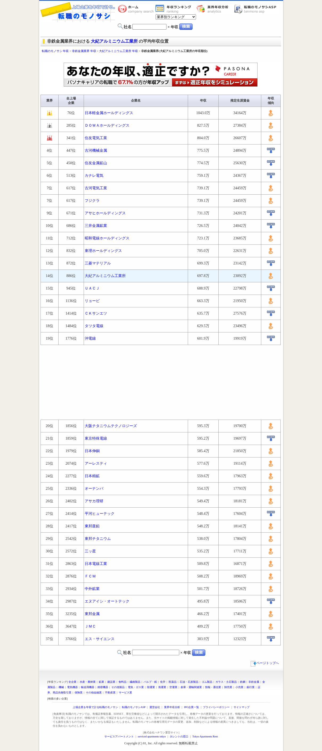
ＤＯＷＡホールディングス (107, 125)
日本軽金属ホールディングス (109, 113)
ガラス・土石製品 (226, 681)
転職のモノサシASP (256, 8)
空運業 (173, 687)
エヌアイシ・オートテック (107, 601)
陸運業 (151, 687)
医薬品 (173, 681)
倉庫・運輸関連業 (191, 687)
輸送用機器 (87, 687)
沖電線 (90, 338)
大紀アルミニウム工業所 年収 (118, 51)
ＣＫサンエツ (96, 313)
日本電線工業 (96, 564)
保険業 (79, 692)
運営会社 (154, 707)
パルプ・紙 (150, 681)
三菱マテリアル (98, 263)
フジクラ (92, 201)
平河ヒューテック (100, 514)
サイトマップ (242, 707)
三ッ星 (90, 551)
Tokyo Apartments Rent (205, 736)
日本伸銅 (92, 451)
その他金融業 (94, 692)
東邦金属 (92, 614)
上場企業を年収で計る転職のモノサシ (95, 707)
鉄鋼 (242, 681)
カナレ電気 (94, 176)
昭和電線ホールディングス (107, 238)
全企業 (72, 681)
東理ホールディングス (103, 251)
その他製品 (118, 687)
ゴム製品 (207, 681)
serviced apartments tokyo (152, 736)
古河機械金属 (96, 150)
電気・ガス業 (136, 687)
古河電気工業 (96, 188)
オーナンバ (94, 489)
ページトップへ (265, 663)
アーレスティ (96, 463)
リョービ (92, 301)
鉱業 (101, 681)
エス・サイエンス (100, 639)
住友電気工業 (96, 138)
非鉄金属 (253, 681)
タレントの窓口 (179, 736)
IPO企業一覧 (191, 707)
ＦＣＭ (90, 576)
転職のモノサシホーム (136, 8)
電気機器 (72, 687)
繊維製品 (135, 681)
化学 (162, 681)
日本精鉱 (92, 476)
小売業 (239, 687)
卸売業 (228, 687)
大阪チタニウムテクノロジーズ (111, 426)
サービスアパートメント (119, 736)
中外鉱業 (92, 589)
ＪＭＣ (90, 626)
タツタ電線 (94, 326)
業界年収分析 (215, 8)
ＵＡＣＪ (92, 288)
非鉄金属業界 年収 (84, 51)
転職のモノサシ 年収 (55, 51)
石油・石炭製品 (189, 681)
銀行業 (251, 687)
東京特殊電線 (96, 438)
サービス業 (125, 692)
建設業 (111, 681)
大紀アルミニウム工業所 (114, 41)
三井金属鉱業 (96, 226)
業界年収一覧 (174, 8)
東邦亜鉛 (92, 526)
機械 (61, 687)
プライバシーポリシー (216, 707)
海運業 (162, 687)
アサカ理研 (94, 501)
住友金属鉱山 (96, 163)
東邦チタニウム (98, 539)
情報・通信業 (213, 687)
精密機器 (102, 687)
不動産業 (110, 692)
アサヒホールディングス (105, 213)
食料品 (123, 681)
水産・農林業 (88, 681)
